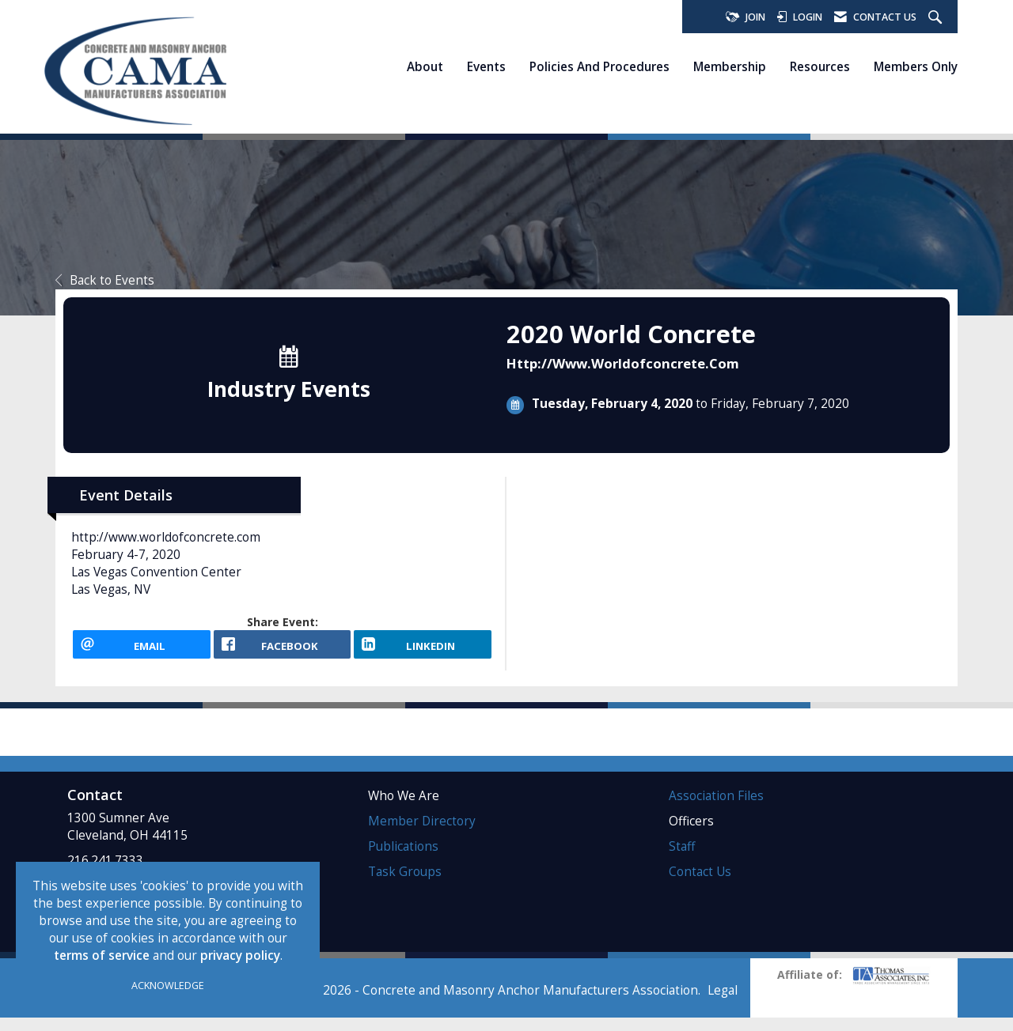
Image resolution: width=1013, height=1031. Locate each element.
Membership (729, 66)
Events (486, 66)
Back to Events (104, 280)
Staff (682, 859)
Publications (403, 859)
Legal (723, 1003)
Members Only (916, 66)
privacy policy (240, 955)
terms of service (102, 955)
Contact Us (700, 884)
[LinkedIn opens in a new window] (422, 650)
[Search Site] (937, 17)
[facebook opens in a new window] (282, 650)
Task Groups (405, 884)
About (425, 66)
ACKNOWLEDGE (167, 985)
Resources (820, 66)
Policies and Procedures (599, 66)
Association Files (716, 808)
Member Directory (422, 833)
